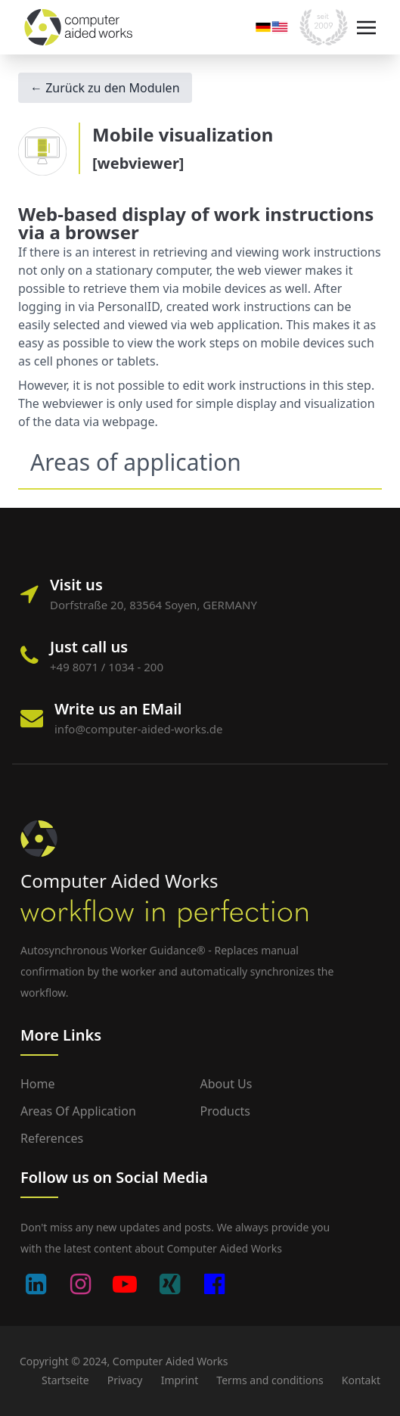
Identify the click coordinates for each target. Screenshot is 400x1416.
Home (37, 1083)
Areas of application (78, 1111)
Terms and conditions (269, 1380)
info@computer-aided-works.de (138, 728)
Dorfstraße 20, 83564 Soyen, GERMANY (153, 604)
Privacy (125, 1380)
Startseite (65, 1380)
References (51, 1138)
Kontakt (361, 1380)
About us (226, 1083)
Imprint (180, 1380)
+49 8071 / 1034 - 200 (106, 666)
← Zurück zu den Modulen (105, 87)
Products (225, 1111)
